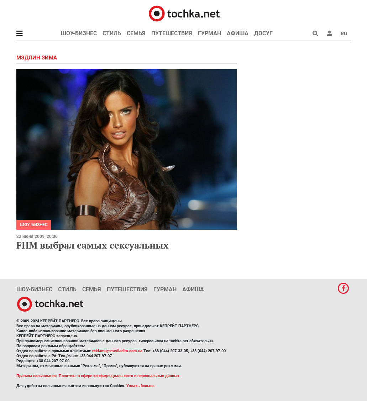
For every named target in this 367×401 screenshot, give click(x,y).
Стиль (112, 33)
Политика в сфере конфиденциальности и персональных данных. (119, 376)
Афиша (237, 33)
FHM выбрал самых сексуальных (92, 245)
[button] (330, 33)
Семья (136, 33)
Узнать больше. (141, 386)
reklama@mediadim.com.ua (117, 351)
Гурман (209, 33)
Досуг (263, 33)
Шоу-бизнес (79, 33)
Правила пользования (36, 376)
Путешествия (171, 33)
